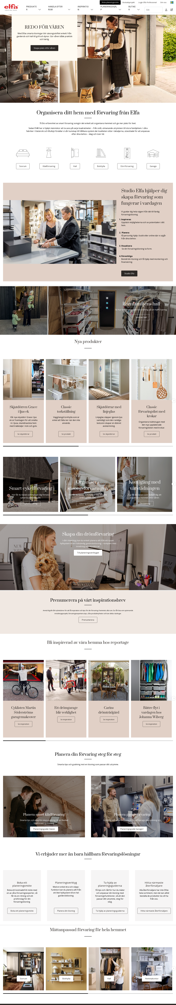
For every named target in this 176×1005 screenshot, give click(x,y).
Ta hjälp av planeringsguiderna (110, 912)
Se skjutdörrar (23, 434)
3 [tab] (163, 446)
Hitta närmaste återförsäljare (154, 912)
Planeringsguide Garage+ (132, 829)
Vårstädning (144, 503)
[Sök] (154, 10)
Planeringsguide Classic (44, 829)
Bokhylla (101, 166)
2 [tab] (116, 446)
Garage (153, 166)
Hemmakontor (152, 979)
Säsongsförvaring (87, 503)
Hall (75, 166)
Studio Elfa (129, 273)
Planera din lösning (66, 912)
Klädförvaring (49, 166)
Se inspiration (23, 724)
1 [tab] (41, 446)
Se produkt (66, 434)
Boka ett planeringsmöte (22, 912)
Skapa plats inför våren (44, 48)
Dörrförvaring (127, 166)
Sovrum (22, 166)
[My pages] (166, 9)
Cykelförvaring (30, 503)
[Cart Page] (172, 10)
